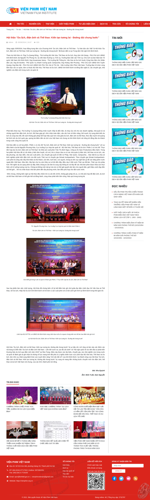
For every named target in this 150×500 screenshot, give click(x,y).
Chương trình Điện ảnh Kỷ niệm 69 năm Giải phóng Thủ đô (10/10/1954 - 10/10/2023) (129, 225)
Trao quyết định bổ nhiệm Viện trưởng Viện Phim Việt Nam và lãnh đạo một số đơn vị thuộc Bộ (128, 204)
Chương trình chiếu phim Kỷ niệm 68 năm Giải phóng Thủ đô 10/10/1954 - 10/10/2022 (128, 235)
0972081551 (39, 470)
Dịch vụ (104, 24)
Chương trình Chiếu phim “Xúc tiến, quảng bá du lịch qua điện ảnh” (20, 409)
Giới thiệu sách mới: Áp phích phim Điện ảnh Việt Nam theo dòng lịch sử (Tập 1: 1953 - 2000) (127, 215)
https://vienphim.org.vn (24, 481)
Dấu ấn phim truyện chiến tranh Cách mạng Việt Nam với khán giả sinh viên (128, 194)
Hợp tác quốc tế (68, 471)
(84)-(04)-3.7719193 (20, 473)
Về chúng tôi (132, 24)
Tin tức (20, 24)
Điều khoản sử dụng (94, 468)
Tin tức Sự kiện (68, 477)
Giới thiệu (66, 465)
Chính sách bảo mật (94, 465)
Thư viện (50, 24)
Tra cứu (116, 24)
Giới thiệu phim (66, 24)
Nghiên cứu (35, 24)
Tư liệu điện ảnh (87, 24)
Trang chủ (10, 29)
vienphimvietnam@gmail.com (42, 477)
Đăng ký (118, 471)
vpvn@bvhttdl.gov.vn (22, 477)
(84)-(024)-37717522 (20, 470)
